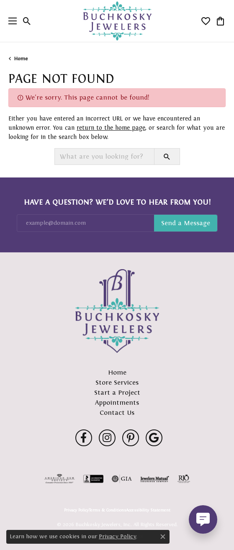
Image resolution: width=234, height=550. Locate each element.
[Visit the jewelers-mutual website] (154, 479)
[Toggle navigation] (10, 21)
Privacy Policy (76, 510)
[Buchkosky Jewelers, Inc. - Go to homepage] (117, 311)
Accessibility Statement (148, 510)
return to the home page (111, 127)
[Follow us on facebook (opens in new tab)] (83, 437)
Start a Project (117, 392)
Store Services (117, 382)
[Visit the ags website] (59, 479)
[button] (27, 21)
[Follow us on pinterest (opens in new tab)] (130, 437)
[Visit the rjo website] (183, 479)
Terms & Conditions (107, 510)
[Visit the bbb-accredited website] (93, 479)
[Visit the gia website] (122, 479)
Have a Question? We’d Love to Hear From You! (117, 202)
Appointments (117, 402)
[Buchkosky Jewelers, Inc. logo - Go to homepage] (117, 21)
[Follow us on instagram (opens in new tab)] (107, 437)
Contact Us (117, 412)
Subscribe (185, 223)
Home (21, 59)
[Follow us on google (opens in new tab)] (154, 437)
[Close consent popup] (162, 536)
